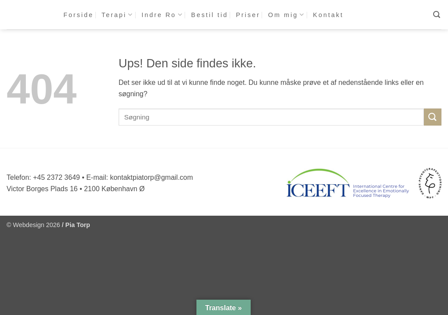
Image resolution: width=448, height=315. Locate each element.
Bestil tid (209, 14)
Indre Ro (162, 14)
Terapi (117, 14)
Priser (248, 14)
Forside (78, 14)
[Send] (432, 117)
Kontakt (328, 14)
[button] (437, 14)
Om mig (286, 14)
